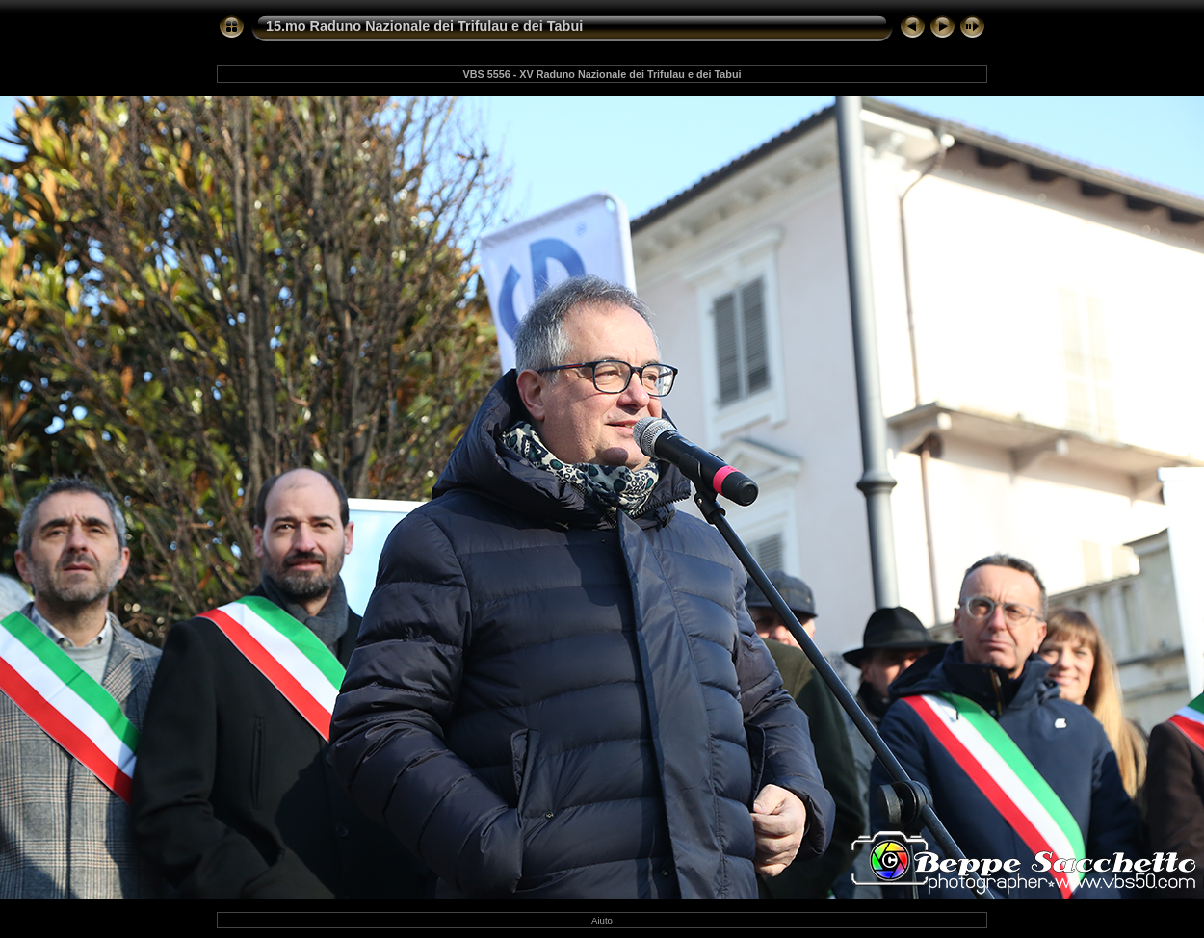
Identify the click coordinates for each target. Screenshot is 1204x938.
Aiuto (602, 920)
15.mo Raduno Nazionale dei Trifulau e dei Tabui (424, 26)
